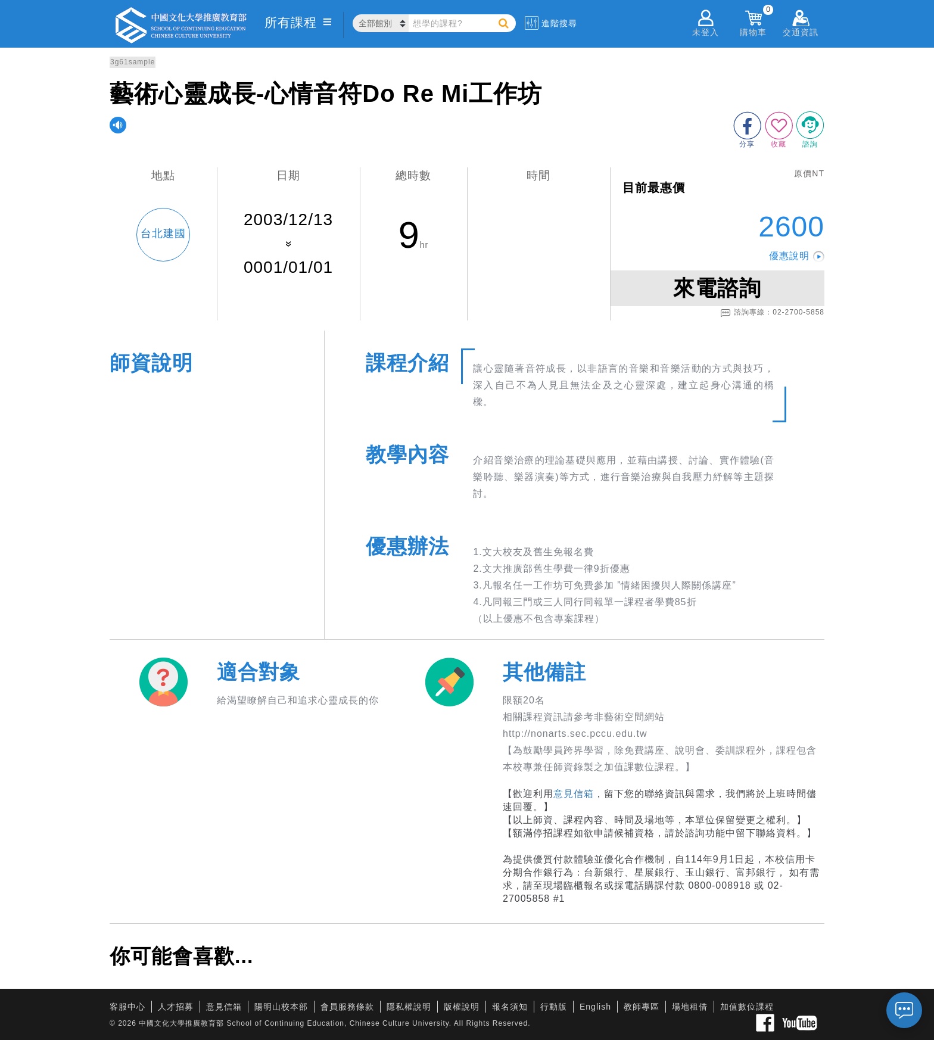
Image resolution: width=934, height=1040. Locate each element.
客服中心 (127, 1006)
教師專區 (641, 1006)
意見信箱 (573, 794)
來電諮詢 (717, 288)
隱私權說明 (409, 1006)
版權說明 (462, 1006)
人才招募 (176, 1006)
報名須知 (510, 1006)
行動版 (553, 1006)
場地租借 (690, 1006)
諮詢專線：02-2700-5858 (772, 312)
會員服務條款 (347, 1006)
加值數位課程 (747, 1006)
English (595, 1006)
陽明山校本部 (281, 1006)
